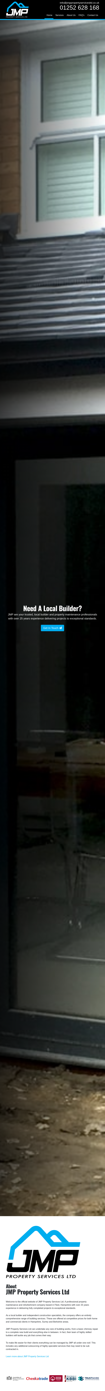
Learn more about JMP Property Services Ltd (27, 1356)
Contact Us (92, 15)
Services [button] (59, 15)
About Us (71, 15)
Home (49, 15)
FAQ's (81, 15)
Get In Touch (52, 628)
